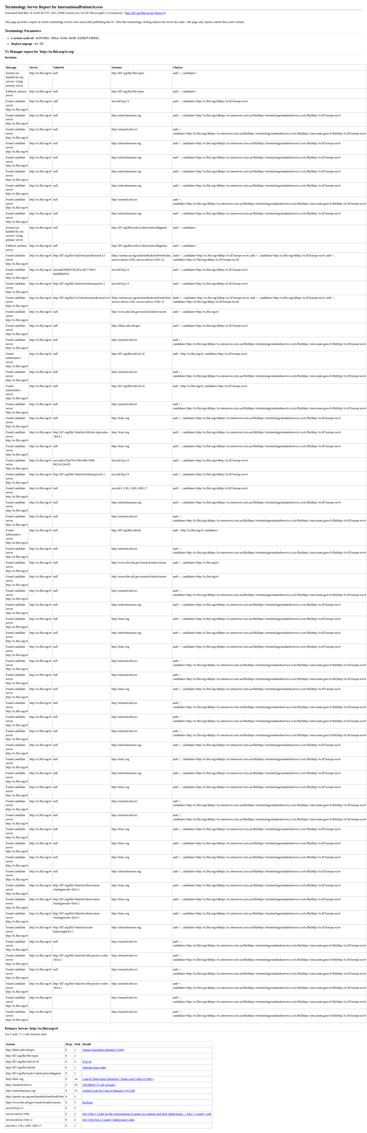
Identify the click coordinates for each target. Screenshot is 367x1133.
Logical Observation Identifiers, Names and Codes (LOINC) (117, 1078)
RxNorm (87, 1102)
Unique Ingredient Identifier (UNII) (103, 1049)
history (160, 13)
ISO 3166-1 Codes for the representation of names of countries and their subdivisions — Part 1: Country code (146, 1113)
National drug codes (94, 1067)
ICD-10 (86, 1061)
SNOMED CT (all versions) (98, 1084)
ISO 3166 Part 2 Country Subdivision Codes (108, 1119)
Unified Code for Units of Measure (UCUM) (108, 1090)
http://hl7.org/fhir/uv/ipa (139, 13)
